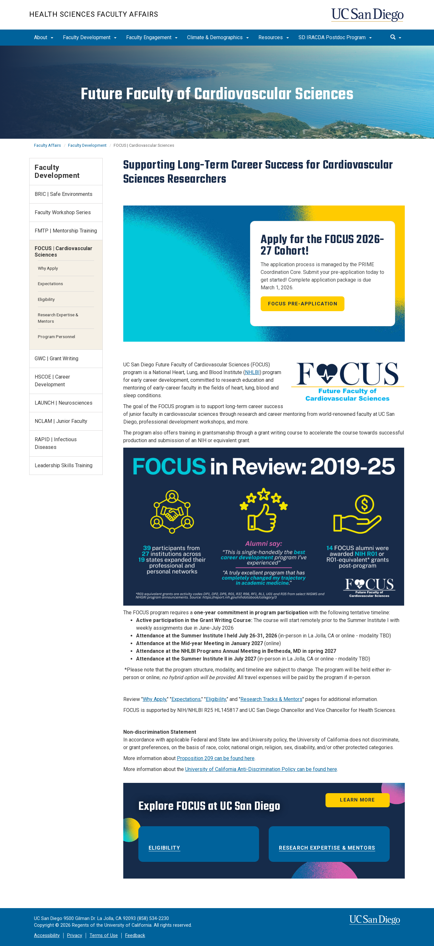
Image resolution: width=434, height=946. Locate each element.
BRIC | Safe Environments (63, 194)
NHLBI (252, 372)
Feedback (135, 935)
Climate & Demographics (218, 37)
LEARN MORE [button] (357, 800)
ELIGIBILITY (164, 848)
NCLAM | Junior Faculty (61, 421)
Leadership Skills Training (63, 465)
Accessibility (47, 935)
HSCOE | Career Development (52, 381)
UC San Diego (368, 18)
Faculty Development (90, 37)
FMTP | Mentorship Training (66, 231)
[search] (396, 38)
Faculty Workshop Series (63, 212)
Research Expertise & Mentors (327, 848)
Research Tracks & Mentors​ (271, 699)
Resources (273, 37)
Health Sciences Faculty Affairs (93, 14)
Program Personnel (56, 336)
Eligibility (216, 699)
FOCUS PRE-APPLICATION (302, 304)
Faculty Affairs (47, 145)
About (43, 37)
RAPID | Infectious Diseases (56, 443)
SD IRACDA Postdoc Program (335, 37)
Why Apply (154, 699)
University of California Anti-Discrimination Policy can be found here (261, 769)
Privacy (74, 935)
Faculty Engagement (152, 37)
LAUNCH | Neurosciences (63, 403)
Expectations (186, 699)
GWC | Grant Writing (56, 358)
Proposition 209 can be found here (216, 758)
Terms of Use (104, 935)
